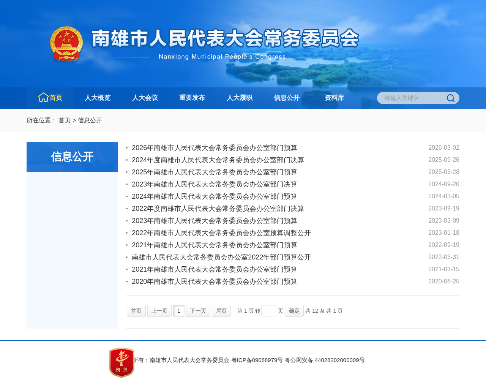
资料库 (334, 97)
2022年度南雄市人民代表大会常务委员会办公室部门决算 (218, 208)
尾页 (221, 311)
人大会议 (145, 97)
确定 (294, 311)
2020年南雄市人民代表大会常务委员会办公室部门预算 (214, 281)
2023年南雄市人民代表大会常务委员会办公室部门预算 (214, 221)
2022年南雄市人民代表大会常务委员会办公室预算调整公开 (221, 233)
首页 (55, 97)
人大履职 (239, 97)
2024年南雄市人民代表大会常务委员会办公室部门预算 (214, 196)
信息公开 (287, 97)
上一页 (159, 311)
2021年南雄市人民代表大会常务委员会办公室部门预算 (214, 245)
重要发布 (192, 97)
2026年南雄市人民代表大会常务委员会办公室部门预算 (214, 148)
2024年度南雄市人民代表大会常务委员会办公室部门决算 (218, 160)
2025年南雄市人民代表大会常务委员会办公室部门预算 (214, 172)
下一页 (198, 311)
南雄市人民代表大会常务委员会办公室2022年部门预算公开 (221, 257)
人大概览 (97, 97)
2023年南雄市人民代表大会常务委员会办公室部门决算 (214, 184)
